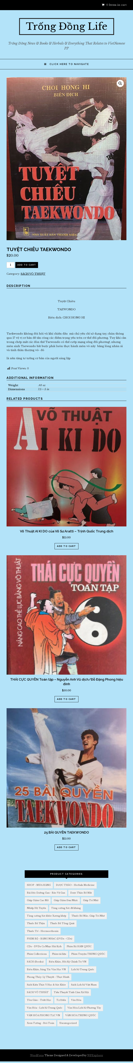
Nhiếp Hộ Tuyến (36, 908)
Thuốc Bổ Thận (36, 923)
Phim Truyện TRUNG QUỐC (88, 954)
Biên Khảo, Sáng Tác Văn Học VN (46, 969)
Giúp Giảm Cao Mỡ (38, 900)
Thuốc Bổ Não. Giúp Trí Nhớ (88, 915)
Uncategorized (68, 1023)
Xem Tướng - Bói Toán (40, 1023)
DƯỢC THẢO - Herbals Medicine (75, 885)
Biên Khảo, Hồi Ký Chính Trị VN (67, 961)
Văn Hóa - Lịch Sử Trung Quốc (44, 1007)
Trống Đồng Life (66, 26)
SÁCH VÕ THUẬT (33, 274)
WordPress (37, 1055)
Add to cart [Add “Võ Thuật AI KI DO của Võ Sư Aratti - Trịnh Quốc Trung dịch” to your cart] (66, 546)
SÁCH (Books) (35, 961)
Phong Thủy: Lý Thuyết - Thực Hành (48, 977)
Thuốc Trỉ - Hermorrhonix (43, 931)
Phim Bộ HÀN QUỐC (79, 946)
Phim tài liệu (59, 954)
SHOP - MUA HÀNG (39, 885)
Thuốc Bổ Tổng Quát (62, 923)
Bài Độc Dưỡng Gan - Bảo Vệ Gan (46, 892)
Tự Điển (61, 1000)
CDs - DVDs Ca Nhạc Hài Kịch (44, 946)
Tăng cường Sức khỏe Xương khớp (46, 915)
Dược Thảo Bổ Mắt (81, 892)
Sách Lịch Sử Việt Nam (84, 984)
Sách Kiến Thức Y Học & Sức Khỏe (46, 984)
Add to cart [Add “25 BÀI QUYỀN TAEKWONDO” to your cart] (66, 847)
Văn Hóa (76, 1000)
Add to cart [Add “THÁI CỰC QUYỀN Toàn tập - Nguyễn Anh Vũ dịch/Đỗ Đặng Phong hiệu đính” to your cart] (66, 699)
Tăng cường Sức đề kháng (66, 908)
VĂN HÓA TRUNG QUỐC (80, 1015)
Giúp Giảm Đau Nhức (66, 900)
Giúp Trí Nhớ (90, 900)
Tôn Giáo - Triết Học (39, 1000)
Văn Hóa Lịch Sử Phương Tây (84, 1007)
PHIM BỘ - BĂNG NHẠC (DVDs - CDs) (49, 938)
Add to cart (26, 265)
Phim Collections (37, 954)
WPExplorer (95, 1055)
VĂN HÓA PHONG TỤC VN (43, 1015)
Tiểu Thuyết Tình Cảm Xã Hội (71, 992)
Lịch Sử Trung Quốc (82, 969)
